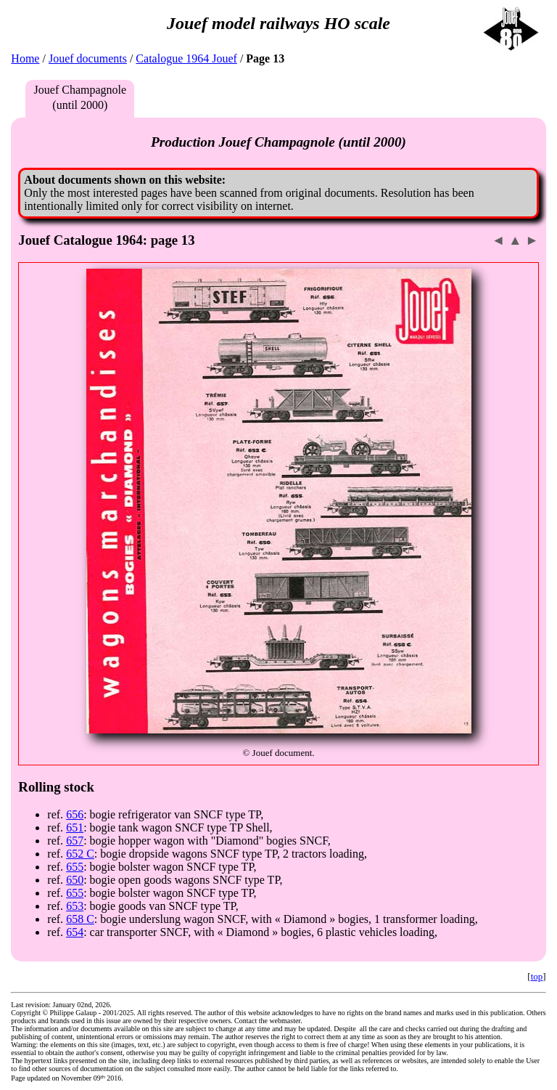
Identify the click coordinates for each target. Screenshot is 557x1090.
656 (74, 814)
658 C (80, 919)
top (537, 976)
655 (74, 867)
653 (74, 906)
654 (74, 932)
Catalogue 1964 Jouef (186, 58)
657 (74, 840)
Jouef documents (88, 58)
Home (25, 58)
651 (74, 827)
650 (74, 880)
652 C (80, 853)
